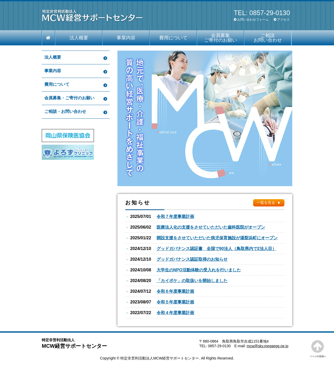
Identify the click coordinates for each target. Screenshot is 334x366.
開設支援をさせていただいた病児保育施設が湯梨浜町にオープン (217, 238)
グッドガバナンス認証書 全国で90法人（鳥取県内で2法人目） (216, 248)
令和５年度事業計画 (175, 302)
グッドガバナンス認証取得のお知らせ (192, 259)
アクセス (283, 19)
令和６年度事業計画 (175, 291)
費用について (173, 37)
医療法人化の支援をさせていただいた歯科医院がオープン (211, 227)
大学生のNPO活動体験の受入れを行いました (199, 270)
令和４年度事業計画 (175, 312)
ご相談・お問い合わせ (65, 111)
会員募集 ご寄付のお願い (220, 38)
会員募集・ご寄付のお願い (69, 98)
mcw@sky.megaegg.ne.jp (267, 346)
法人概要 (78, 37)
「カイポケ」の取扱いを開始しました (192, 280)
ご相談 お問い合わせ (268, 38)
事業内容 (126, 37)
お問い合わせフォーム (253, 19)
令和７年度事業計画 (175, 216)
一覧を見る (266, 202)
